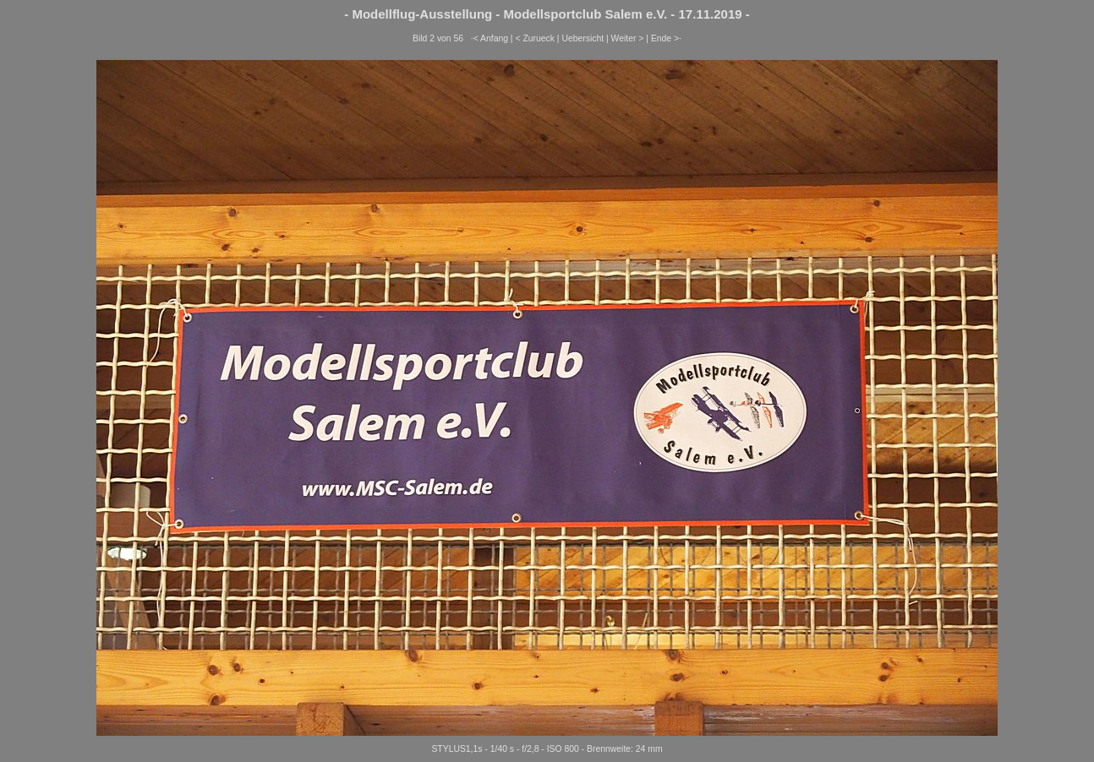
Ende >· (666, 38)
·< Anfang (489, 38)
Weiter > (627, 38)
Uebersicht (582, 38)
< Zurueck (535, 38)
